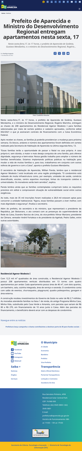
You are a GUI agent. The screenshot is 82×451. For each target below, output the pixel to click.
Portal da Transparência (50, 375)
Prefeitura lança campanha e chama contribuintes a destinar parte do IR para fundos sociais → (43, 327)
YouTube (17, 353)
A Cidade (44, 347)
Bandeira (44, 354)
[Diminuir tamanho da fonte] (56, 2)
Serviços (14, 379)
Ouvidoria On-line (48, 383)
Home (3, 13)
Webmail (17, 361)
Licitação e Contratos (49, 379)
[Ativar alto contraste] (64, 2)
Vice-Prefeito (46, 362)
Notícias (8, 13)
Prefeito (44, 358)
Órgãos (14, 375)
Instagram (18, 357)
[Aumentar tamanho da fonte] (60, 2)
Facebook (18, 350)
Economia (45, 351)
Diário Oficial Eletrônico (50, 371)
